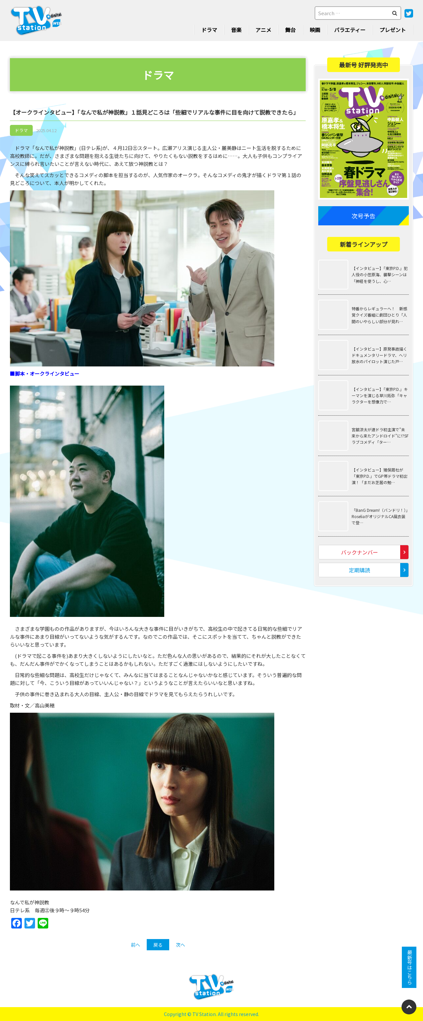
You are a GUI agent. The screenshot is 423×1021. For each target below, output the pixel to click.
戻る (158, 944)
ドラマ (209, 30)
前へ (135, 944)
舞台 (290, 30)
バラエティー (349, 30)
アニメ (263, 30)
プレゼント (392, 30)
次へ (180, 944)
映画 (315, 30)
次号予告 (363, 215)
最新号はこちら (409, 967)
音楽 (236, 30)
